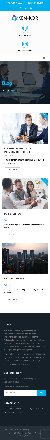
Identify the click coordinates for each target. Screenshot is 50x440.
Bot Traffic (12, 213)
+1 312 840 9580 (14, 3)
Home (4, 90)
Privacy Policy (25, 436)
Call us (25, 33)
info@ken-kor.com (34, 3)
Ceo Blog (28, 433)
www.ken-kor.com (14, 412)
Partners (38, 433)
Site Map (17, 433)
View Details (12, 170)
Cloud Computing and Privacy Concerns (19, 150)
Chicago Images (15, 278)
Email (25, 48)
